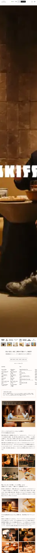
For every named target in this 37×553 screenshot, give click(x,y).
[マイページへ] (32, 1)
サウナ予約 (23, 1)
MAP (19, 1)
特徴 (16, 1)
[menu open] (35, 1)
